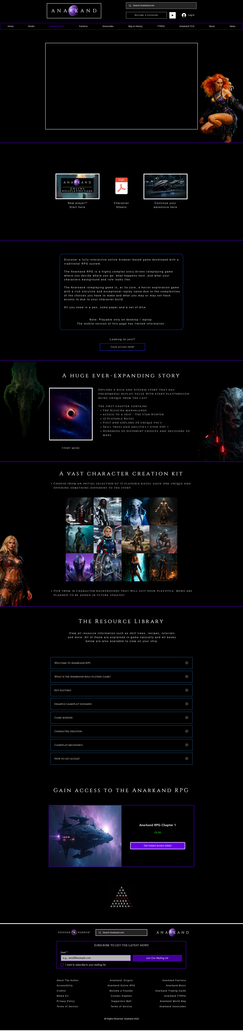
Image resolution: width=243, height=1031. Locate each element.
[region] (77, 186)
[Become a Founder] (146, 15)
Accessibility (65, 985)
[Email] (95, 958)
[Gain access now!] (122, 347)
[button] (31, 26)
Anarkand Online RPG (121, 985)
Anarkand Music (176, 985)
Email (64, 952)
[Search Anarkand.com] (161, 5)
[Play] (172, 15)
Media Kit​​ (63, 996)
